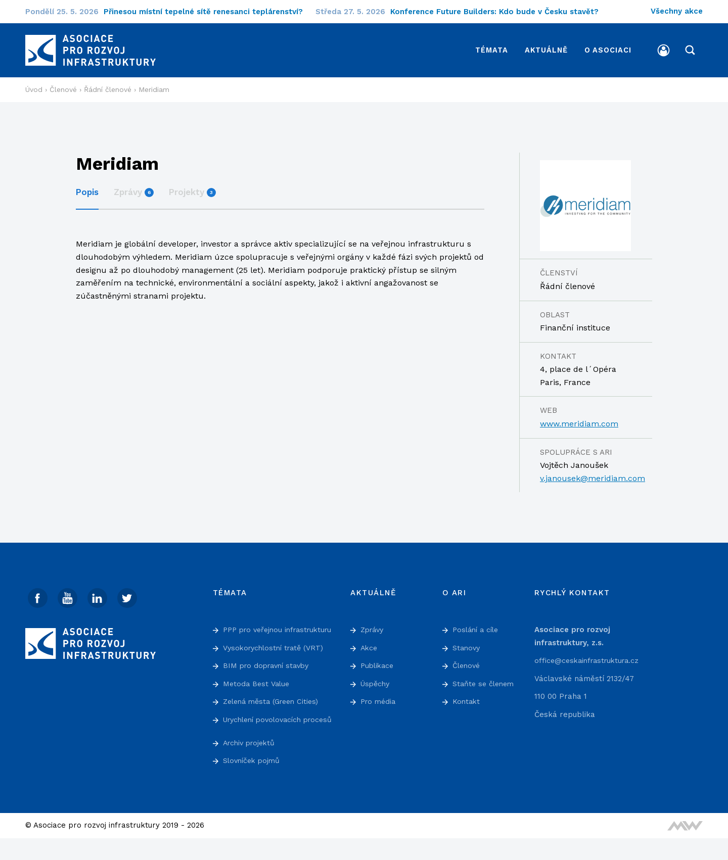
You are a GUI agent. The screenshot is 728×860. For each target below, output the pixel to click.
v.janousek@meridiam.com (592, 474)
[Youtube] (68, 595)
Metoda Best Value (257, 692)
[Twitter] (129, 595)
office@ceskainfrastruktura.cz (590, 656)
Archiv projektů (251, 764)
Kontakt (466, 697)
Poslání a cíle (477, 625)
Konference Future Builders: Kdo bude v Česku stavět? (500, 11)
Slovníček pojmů (253, 782)
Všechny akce (677, 11)
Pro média (379, 697)
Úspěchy (376, 679)
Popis (87, 188)
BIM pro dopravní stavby (269, 674)
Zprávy (134, 188)
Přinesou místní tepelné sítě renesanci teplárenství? (209, 11)
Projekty (192, 188)
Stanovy (467, 643)
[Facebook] (38, 595)
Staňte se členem (485, 679)
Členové (467, 661)
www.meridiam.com (579, 419)
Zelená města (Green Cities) (274, 710)
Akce (369, 643)
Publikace (378, 661)
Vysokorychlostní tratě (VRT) (277, 656)
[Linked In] (98, 595)
